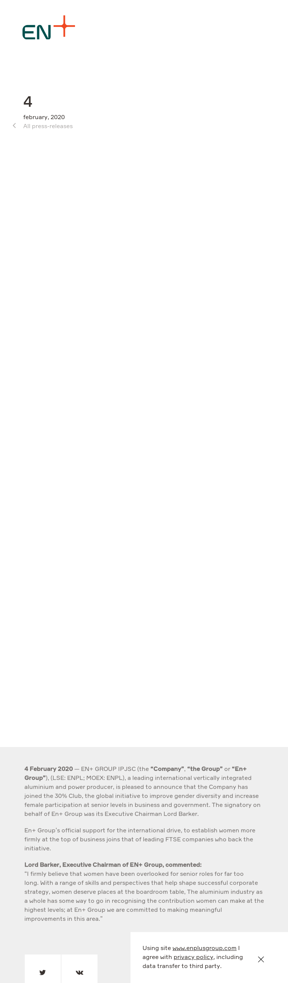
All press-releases (48, 127)
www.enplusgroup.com (204, 949)
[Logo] (48, 27)
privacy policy (193, 958)
